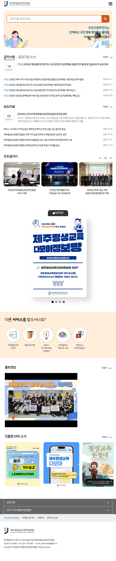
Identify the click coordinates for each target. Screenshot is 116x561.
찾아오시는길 (52, 518)
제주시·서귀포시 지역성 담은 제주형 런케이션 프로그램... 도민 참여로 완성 (34, 129)
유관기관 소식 (27, 57)
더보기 (106, 57)
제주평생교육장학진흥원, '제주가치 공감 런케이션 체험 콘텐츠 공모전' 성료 (35, 134)
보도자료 (9, 107)
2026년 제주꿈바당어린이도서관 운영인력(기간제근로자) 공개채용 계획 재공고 (40, 90)
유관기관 (11, 502)
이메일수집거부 (28, 518)
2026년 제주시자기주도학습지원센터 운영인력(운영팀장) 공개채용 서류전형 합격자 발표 (44, 79)
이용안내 (40, 518)
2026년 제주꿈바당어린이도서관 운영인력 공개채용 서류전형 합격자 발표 (37, 85)
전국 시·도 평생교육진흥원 (19, 510)
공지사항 (9, 57)
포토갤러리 (11, 156)
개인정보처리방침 (11, 518)
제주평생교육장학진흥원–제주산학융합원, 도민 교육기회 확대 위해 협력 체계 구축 (38, 140)
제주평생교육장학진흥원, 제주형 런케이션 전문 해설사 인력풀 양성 (32, 145)
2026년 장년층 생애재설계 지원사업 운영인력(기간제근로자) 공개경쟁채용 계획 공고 (42, 96)
